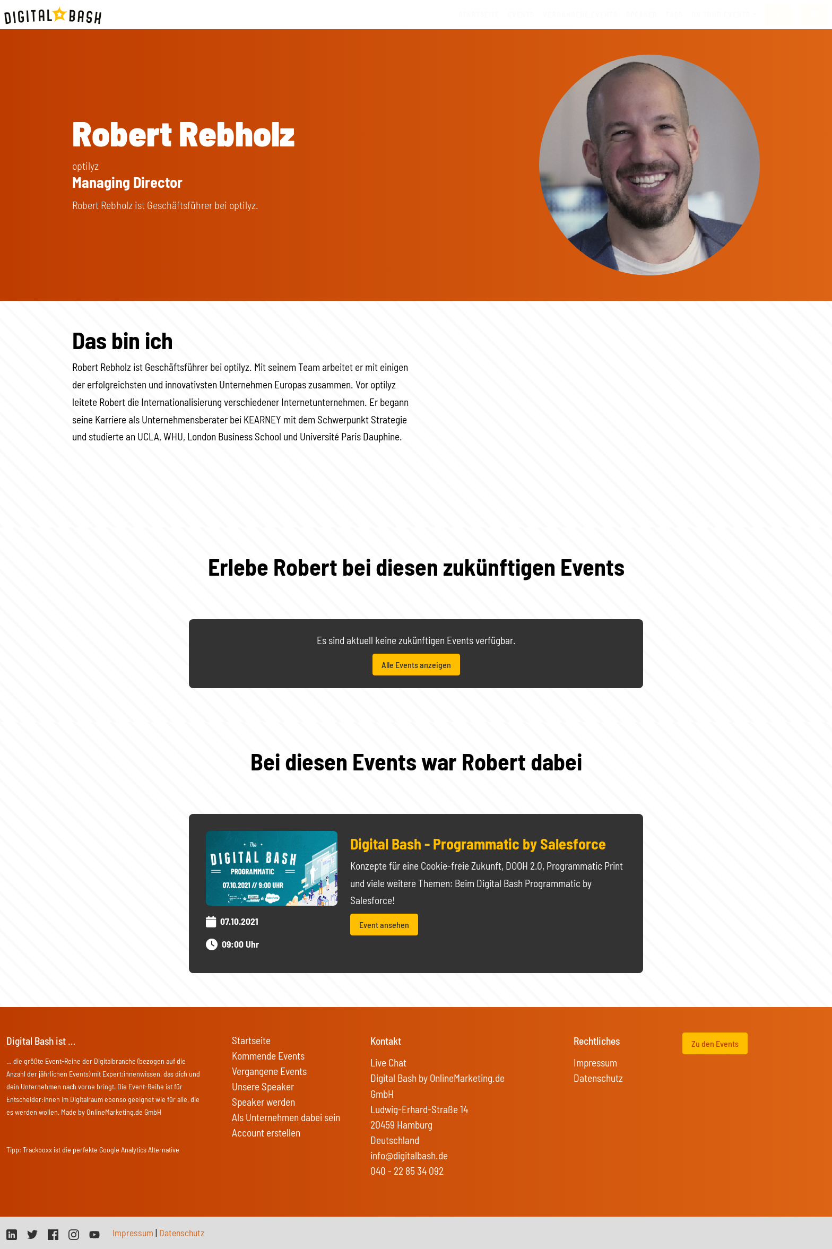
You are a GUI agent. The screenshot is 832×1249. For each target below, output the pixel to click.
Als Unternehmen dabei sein (286, 1117)
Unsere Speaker (263, 1086)
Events (521, 14)
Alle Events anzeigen (416, 665)
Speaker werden (263, 1102)
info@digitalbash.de (409, 1155)
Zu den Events (715, 1043)
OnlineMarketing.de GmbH (123, 1111)
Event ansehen (384, 925)
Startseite (478, 14)
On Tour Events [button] (720, 14)
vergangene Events (580, 14)
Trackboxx (37, 1149)
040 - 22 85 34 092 (407, 1171)
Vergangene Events (269, 1071)
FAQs (674, 14)
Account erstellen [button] (266, 1132)
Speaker (641, 14)
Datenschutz (598, 1078)
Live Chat (388, 1062)
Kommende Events (268, 1055)
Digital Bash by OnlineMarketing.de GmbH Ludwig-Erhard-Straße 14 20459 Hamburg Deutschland (437, 1109)
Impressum (595, 1062)
